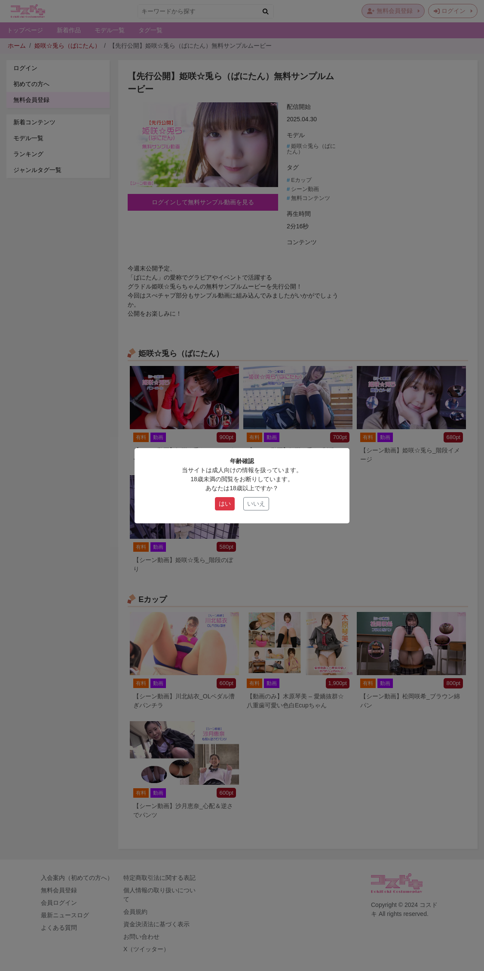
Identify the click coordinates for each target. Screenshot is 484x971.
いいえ (256, 503)
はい (225, 503)
